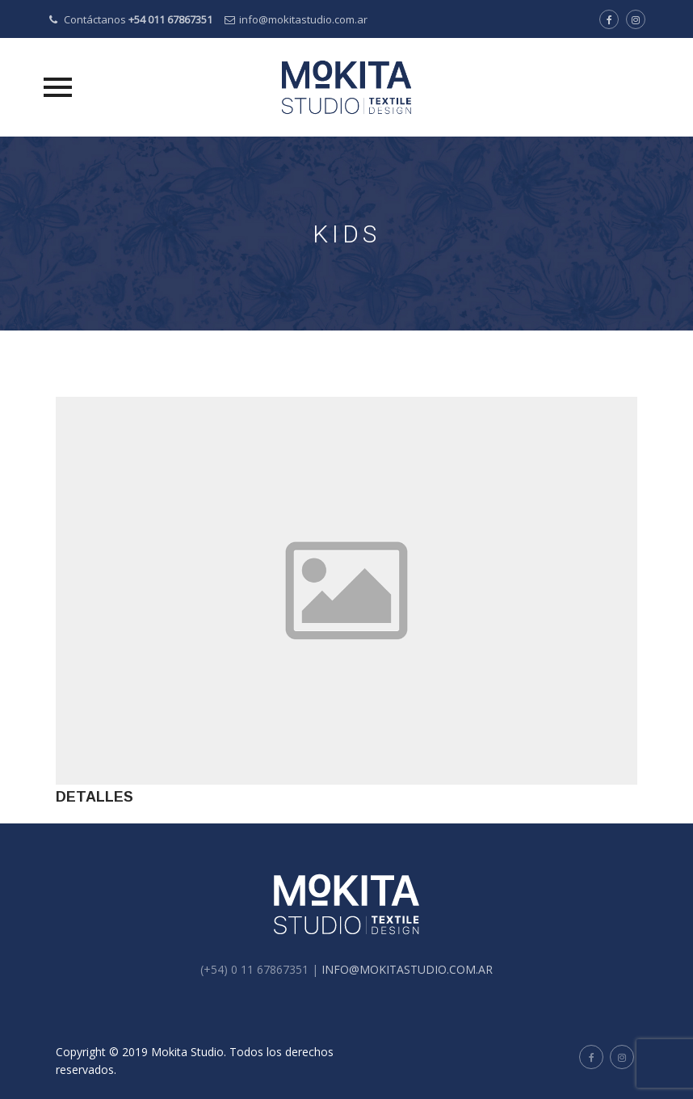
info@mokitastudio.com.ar (303, 19)
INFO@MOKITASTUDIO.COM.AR (407, 969)
